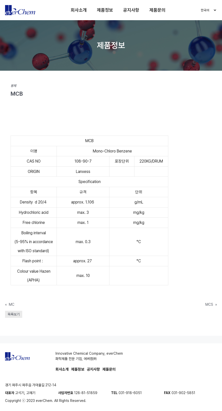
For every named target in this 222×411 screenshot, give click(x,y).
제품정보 (105, 10)
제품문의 (158, 10)
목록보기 (14, 314)
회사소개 (79, 10)
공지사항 (131, 10)
